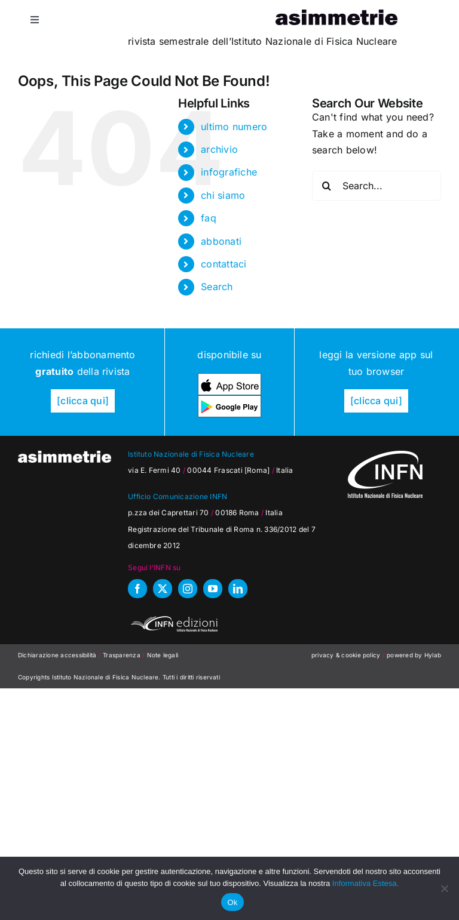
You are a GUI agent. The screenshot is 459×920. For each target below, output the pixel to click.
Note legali (163, 655)
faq (208, 218)
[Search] (327, 186)
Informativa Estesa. (365, 883)
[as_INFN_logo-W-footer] (385, 455)
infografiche (229, 172)
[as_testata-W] (64, 455)
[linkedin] (237, 588)
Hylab (432, 655)
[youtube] (212, 588)
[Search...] (376, 186)
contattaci (223, 264)
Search (216, 287)
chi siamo (223, 195)
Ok (232, 902)
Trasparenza (122, 655)
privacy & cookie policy (346, 655)
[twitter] (162, 588)
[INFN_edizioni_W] (173, 618)
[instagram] (187, 588)
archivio (219, 149)
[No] (444, 888)
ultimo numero (234, 127)
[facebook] (137, 588)
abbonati (221, 241)
